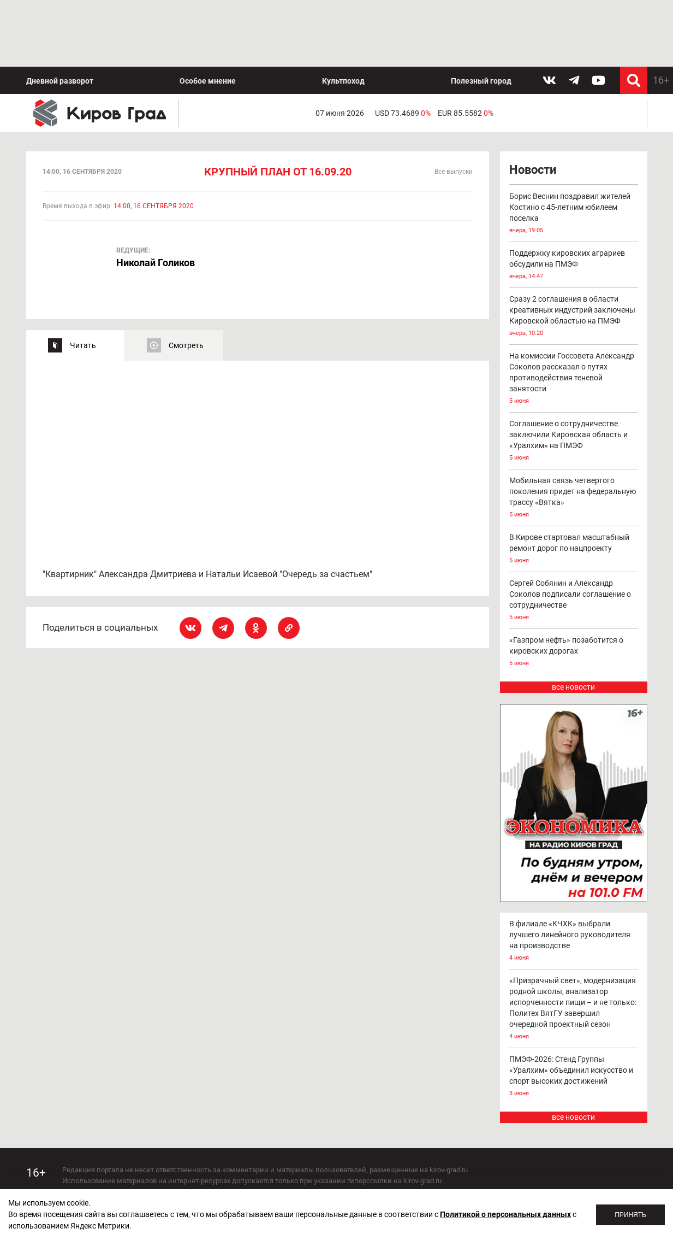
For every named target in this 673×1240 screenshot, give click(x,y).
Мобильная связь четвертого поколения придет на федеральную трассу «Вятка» (573, 432)
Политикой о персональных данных (505, 1214)
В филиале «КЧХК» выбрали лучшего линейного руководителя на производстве (573, 875)
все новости (573, 620)
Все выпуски (453, 105)
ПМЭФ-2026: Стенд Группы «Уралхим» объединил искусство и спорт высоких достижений (573, 1010)
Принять (630, 1215)
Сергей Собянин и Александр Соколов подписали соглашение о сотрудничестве (573, 535)
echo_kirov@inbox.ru (151, 1180)
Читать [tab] (83, 278)
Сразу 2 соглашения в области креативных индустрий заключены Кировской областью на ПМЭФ (573, 250)
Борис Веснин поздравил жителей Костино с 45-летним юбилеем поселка (573, 148)
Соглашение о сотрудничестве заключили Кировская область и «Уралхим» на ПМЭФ (573, 375)
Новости (532, 103)
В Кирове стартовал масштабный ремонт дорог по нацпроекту (573, 483)
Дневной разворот (59, 14)
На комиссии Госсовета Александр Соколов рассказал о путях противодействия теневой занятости (573, 312)
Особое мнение (208, 14)
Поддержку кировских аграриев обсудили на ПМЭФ (573, 199)
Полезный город (481, 14)
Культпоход (343, 14)
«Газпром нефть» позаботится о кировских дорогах (573, 586)
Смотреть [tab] (186, 278)
